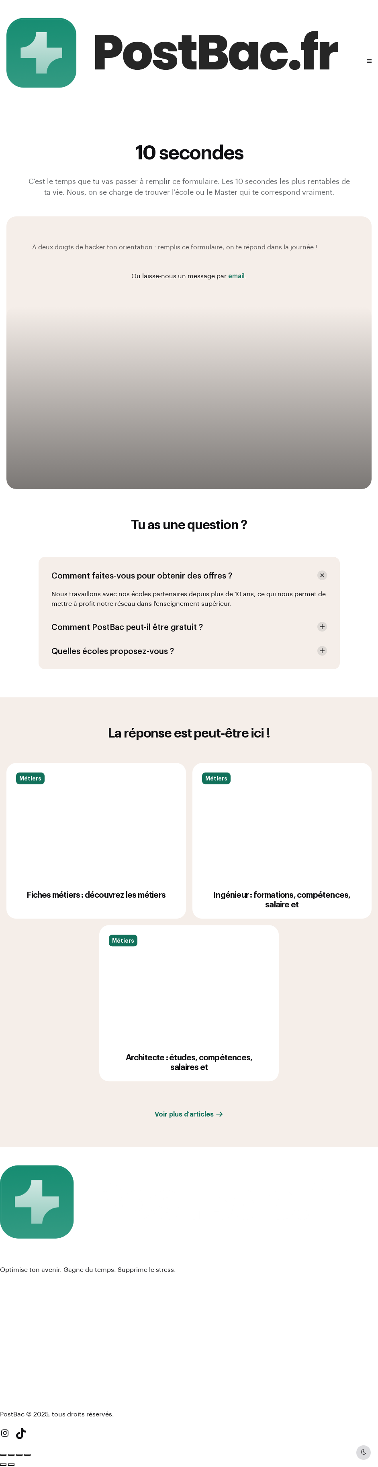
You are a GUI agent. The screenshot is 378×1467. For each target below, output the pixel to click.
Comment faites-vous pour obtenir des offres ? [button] (141, 575)
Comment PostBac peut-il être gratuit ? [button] (127, 627)
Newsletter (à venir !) (32, 1394)
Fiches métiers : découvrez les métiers (96, 905)
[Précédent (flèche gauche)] (3, 1464)
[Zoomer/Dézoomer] (3, 1455)
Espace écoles (23, 1298)
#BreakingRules (24, 1382)
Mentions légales (27, 1327)
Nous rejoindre (23, 1340)
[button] (369, 61)
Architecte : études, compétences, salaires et (189, 1072)
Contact (13, 1353)
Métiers (30, 788)
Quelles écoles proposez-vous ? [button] (112, 651)
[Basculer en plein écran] (11, 1455)
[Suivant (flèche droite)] (11, 1464)
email (236, 275)
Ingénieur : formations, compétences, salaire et (281, 909)
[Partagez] (19, 1455)
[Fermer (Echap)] (27, 1455)
